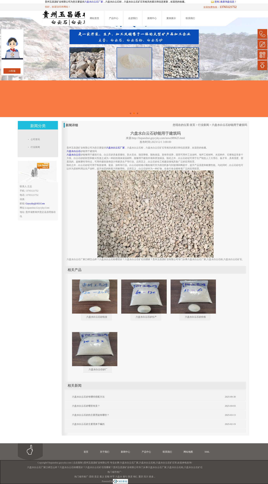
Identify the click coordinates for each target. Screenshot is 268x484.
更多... (152, 476)
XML (207, 451)
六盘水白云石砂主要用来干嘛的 (88, 424)
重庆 (140, 476)
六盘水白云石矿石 (165, 462)
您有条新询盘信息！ (224, 1)
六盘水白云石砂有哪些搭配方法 (88, 396)
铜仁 (135, 476)
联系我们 (190, 18)
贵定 (96, 476)
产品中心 (113, 18)
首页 (192, 124)
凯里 (130, 476)
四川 (146, 476)
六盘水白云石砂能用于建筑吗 (229, 124)
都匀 (125, 476)
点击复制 (77, 462)
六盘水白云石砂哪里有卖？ (86, 406)
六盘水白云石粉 (147, 462)
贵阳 (91, 476)
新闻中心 (152, 18)
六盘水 (118, 476)
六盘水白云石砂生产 (146, 317)
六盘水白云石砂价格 (195, 317)
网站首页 (94, 18)
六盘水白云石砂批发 (96, 317)
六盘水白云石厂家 (93, 1)
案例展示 (171, 18)
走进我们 (132, 18)
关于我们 (104, 451)
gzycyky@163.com (35, 203)
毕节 (112, 476)
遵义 (102, 476)
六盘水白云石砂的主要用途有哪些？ (90, 415)
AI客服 (12, 71)
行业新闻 (203, 124)
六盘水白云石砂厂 (98, 369)
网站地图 (188, 451)
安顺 (107, 476)
